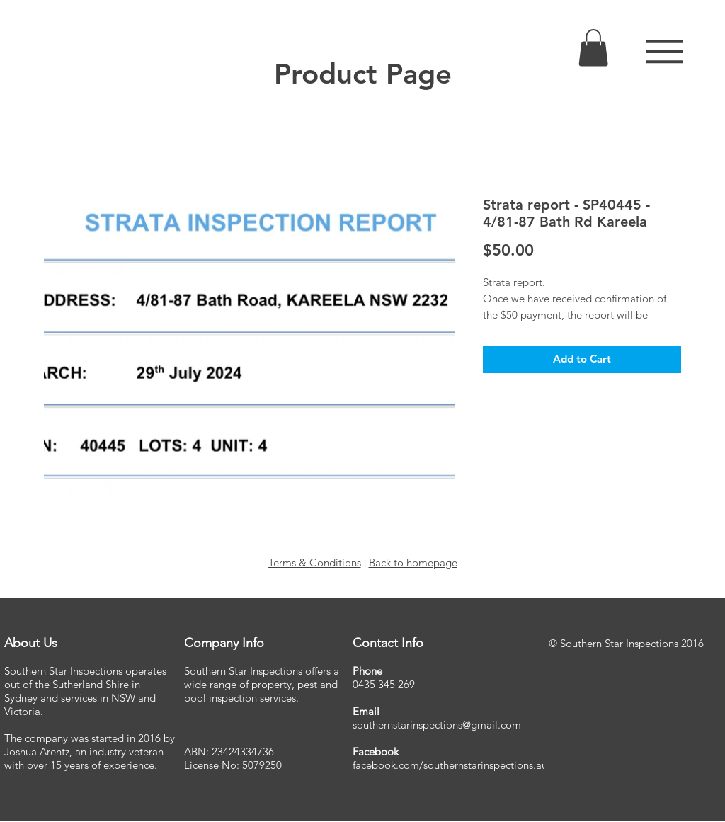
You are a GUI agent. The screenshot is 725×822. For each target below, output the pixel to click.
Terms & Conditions (314, 562)
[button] (664, 51)
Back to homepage (413, 562)
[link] (593, 48)
